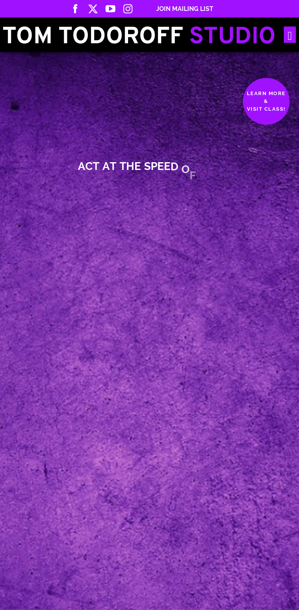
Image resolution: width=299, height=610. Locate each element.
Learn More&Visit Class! (266, 101)
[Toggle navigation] (290, 35)
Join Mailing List (184, 8)
